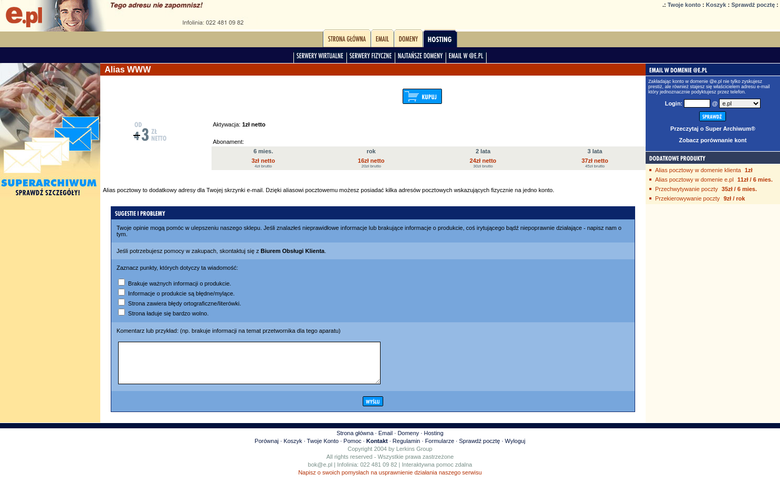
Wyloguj (515, 449)
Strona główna (354, 441)
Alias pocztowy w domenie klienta (698, 170)
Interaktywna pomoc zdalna (437, 472)
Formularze (440, 449)
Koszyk (716, 5)
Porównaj (267, 449)
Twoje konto (684, 5)
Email (385, 441)
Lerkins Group (414, 457)
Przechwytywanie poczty (686, 189)
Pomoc (352, 449)
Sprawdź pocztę (753, 5)
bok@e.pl (320, 472)
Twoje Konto (323, 449)
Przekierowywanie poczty (687, 198)
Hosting (434, 441)
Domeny (408, 441)
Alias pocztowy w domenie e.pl (694, 179)
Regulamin (406, 449)
